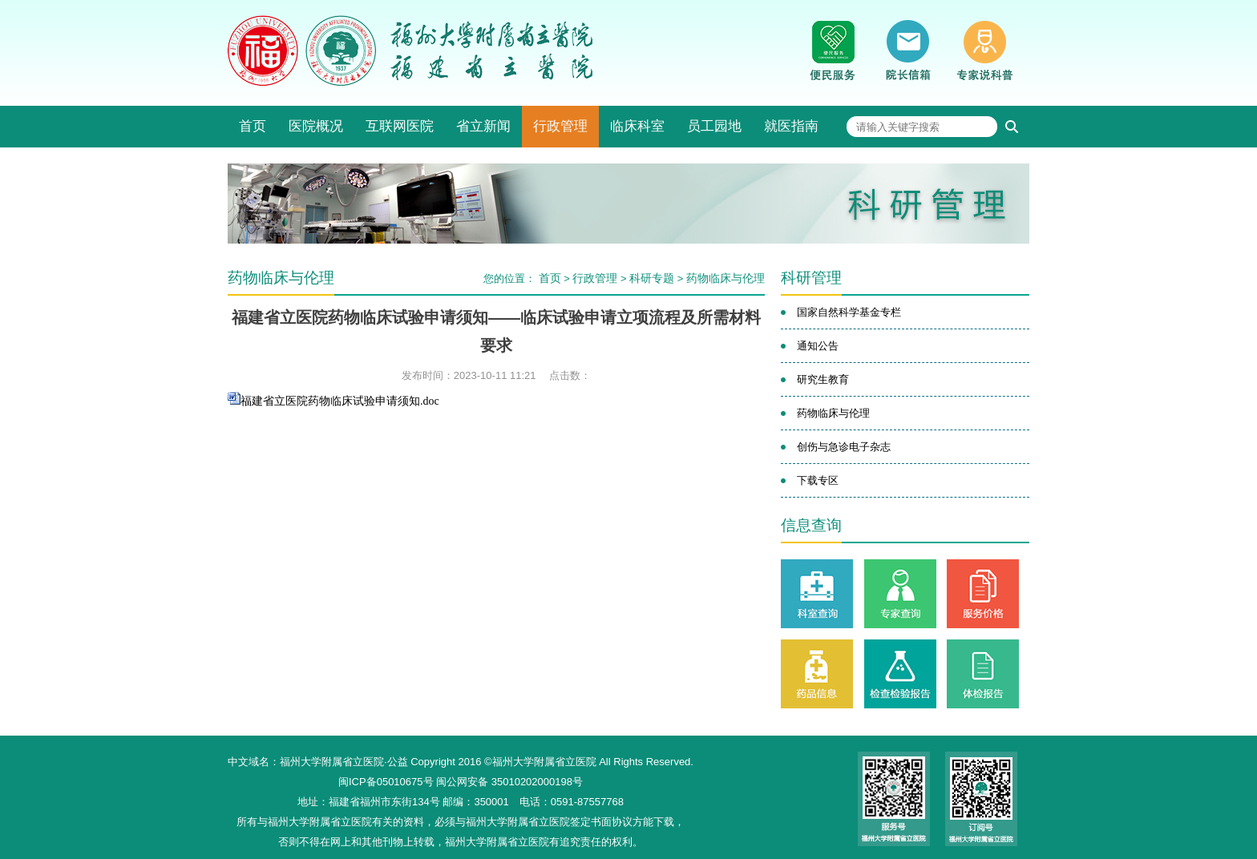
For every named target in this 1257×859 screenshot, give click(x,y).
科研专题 (651, 278)
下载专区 (818, 480)
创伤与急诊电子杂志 (844, 447)
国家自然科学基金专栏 (849, 312)
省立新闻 (483, 126)
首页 (252, 126)
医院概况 (316, 126)
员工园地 (714, 126)
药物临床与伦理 (725, 278)
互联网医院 (400, 126)
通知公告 (818, 346)
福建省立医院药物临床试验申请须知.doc (339, 401)
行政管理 (560, 126)
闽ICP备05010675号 (386, 782)
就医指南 (791, 126)
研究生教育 (823, 379)
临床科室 (637, 126)
